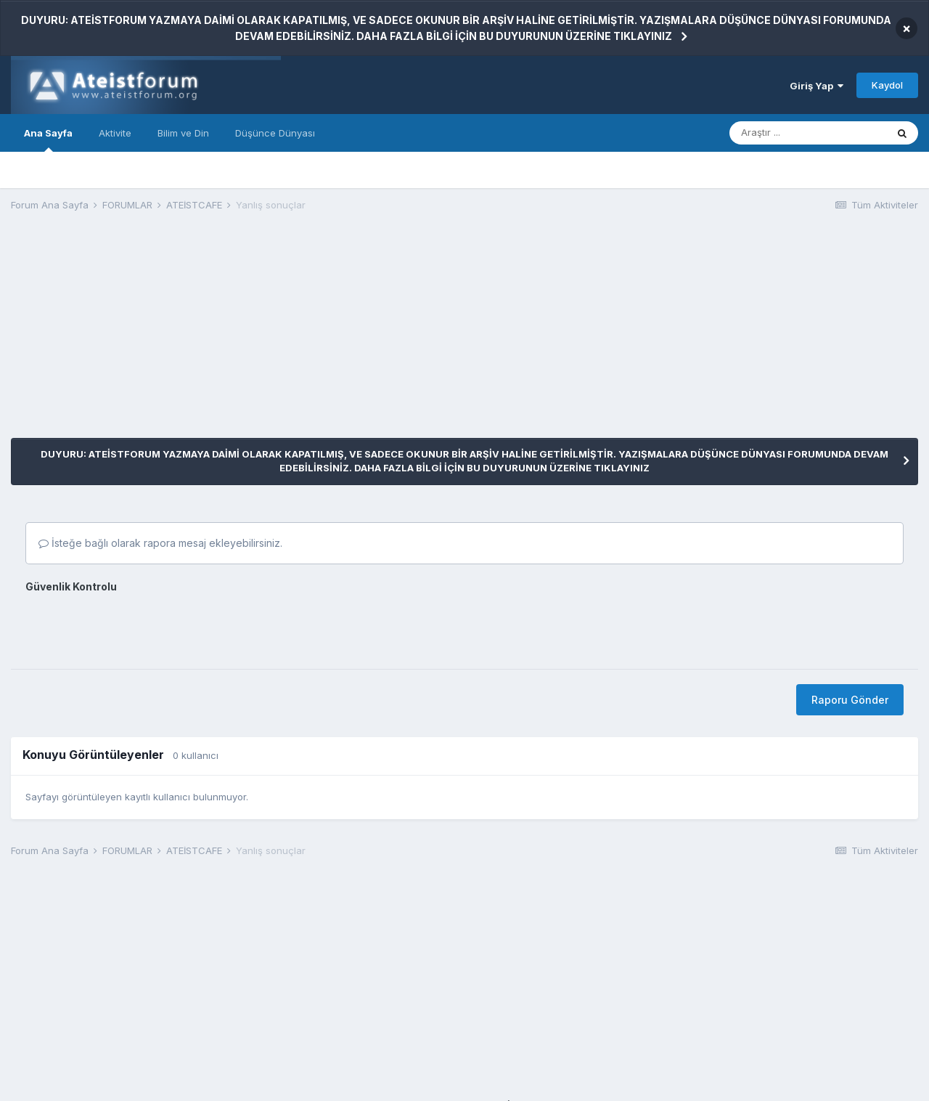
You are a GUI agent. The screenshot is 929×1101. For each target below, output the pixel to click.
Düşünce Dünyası (275, 133)
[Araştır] (807, 133)
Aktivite (115, 133)
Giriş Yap (816, 86)
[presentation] (135, 626)
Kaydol (887, 85)
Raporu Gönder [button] (849, 700)
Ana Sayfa (48, 139)
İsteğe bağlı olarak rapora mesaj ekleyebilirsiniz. (160, 543)
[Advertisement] (275, 336)
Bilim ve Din (183, 133)
